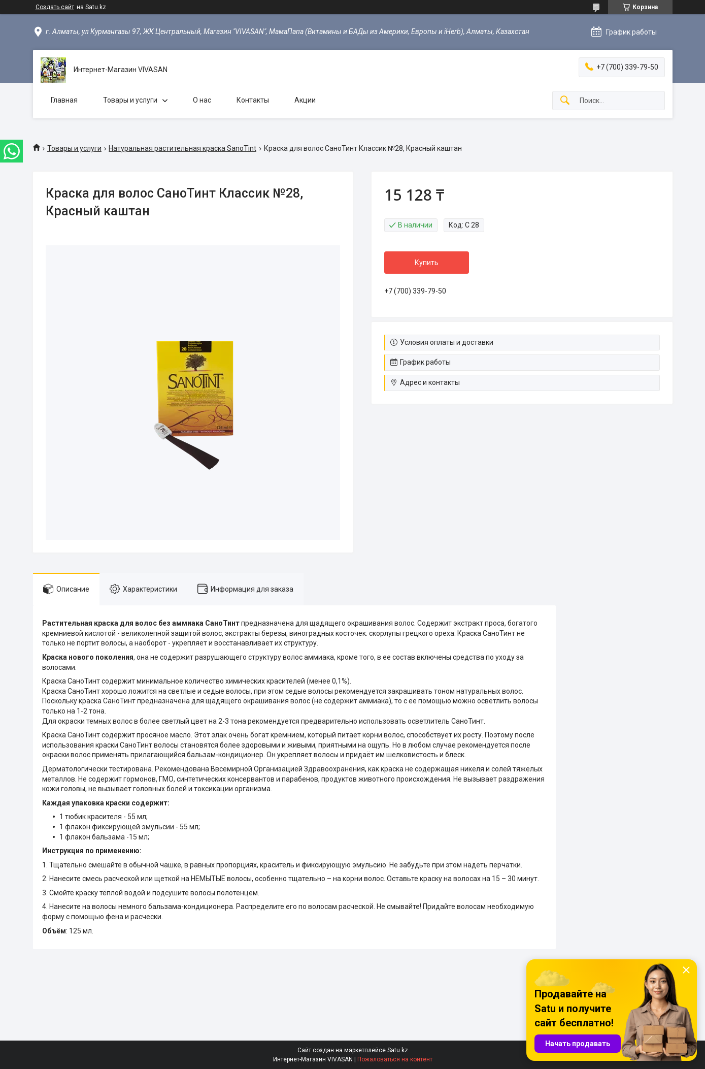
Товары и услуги (130, 100)
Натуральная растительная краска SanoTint (182, 148)
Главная (64, 100)
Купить (427, 262)
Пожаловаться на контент (394, 1059)
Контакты (253, 100)
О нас (202, 100)
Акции (305, 100)
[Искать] (565, 101)
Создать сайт (55, 7)
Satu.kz (397, 1050)
